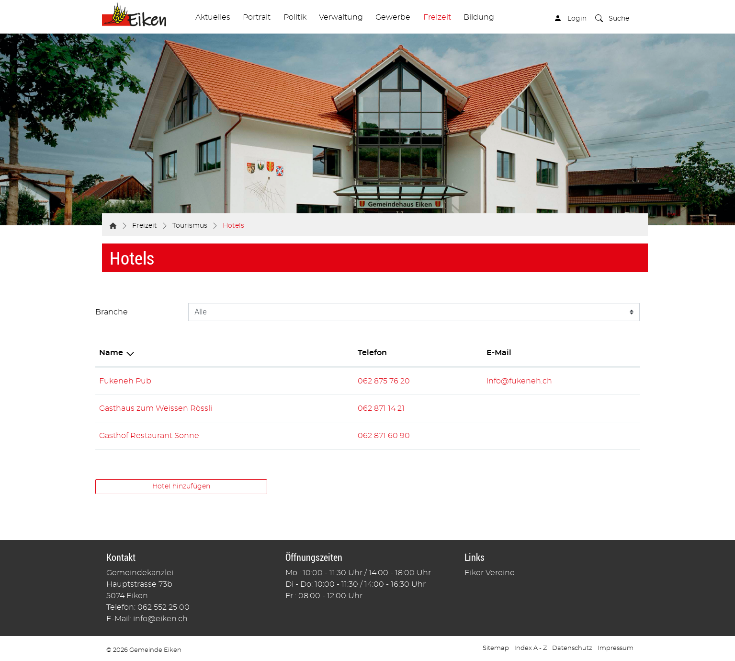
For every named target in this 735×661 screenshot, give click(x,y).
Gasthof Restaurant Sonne (149, 436)
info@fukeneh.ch (519, 381)
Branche (111, 312)
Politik (294, 17)
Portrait (257, 17)
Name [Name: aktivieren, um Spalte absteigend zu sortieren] (111, 353)
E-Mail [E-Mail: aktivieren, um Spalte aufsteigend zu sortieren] (498, 353)
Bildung (479, 17)
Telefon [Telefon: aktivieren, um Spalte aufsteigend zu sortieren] (372, 353)
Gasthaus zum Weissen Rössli (155, 408)
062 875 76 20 (384, 381)
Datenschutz (572, 648)
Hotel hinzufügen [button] (181, 486)
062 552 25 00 (163, 607)
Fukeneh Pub (125, 381)
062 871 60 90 (384, 436)
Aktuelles (212, 17)
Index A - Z (530, 648)
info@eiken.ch (160, 619)
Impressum (615, 648)
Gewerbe (392, 17)
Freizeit (437, 17)
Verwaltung (341, 17)
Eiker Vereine (489, 573)
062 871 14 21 (381, 408)
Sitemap (496, 648)
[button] (612, 20)
